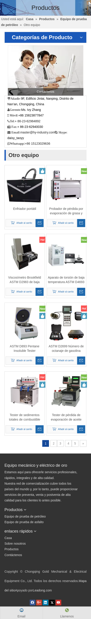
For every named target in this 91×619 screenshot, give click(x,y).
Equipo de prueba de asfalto (24, 522)
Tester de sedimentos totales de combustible (24, 417)
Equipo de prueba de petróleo (25, 516)
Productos (11, 549)
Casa (8, 538)
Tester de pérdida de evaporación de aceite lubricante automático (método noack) (66, 417)
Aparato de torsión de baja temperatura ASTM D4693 (66, 280)
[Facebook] (33, 602)
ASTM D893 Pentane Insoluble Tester (24, 348)
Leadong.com (42, 590)
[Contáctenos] (45, 70)
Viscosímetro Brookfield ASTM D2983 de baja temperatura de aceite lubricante (24, 280)
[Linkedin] (46, 602)
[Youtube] (58, 602)
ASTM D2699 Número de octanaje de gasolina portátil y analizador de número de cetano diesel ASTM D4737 (66, 348)
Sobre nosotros (15, 543)
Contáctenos (13, 555)
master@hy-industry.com (37, 132)
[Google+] (39, 602)
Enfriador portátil (24, 209)
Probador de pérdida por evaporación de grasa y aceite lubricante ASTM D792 (66, 211)
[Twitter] (52, 602)
